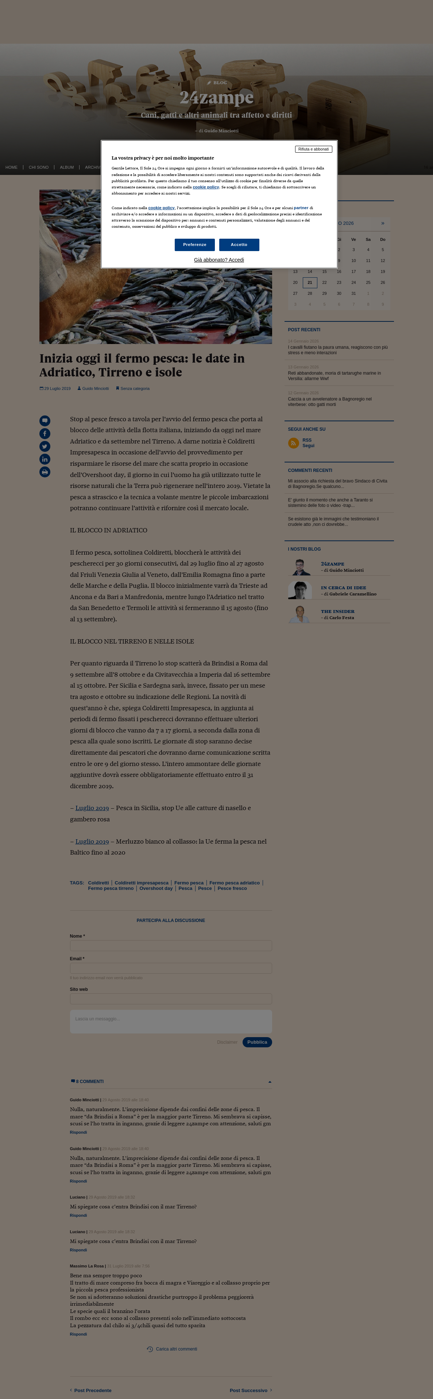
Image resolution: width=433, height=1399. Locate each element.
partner (301, 208)
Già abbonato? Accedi (219, 260)
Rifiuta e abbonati (313, 149)
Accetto (239, 244)
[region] (219, 204)
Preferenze (194, 244)
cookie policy (206, 187)
